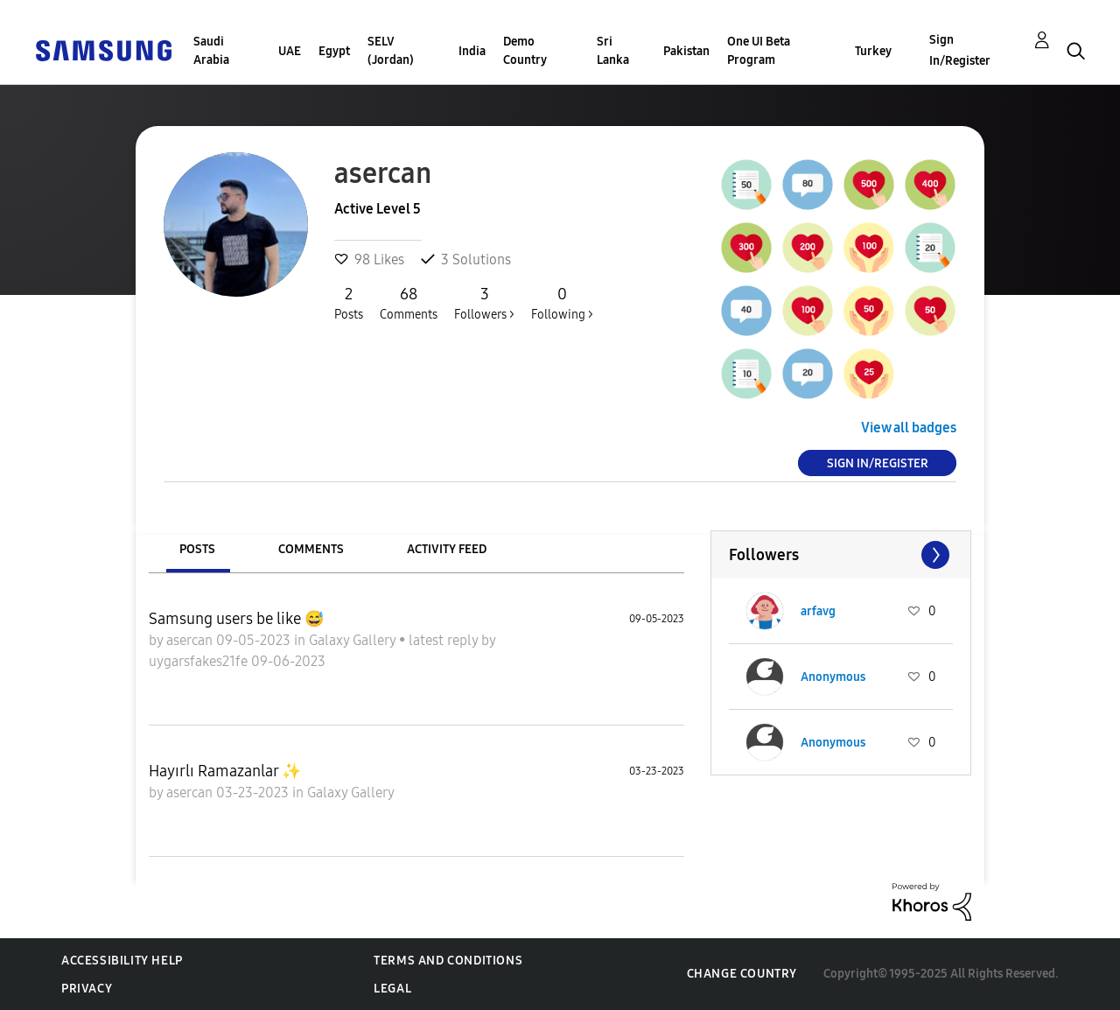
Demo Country (525, 50)
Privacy (86, 988)
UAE (289, 51)
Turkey (873, 51)
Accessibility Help (122, 960)
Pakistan (686, 51)
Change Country (742, 973)
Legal (392, 988)
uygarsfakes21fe (200, 661)
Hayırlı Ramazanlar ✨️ (225, 771)
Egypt (334, 51)
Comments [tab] (311, 549)
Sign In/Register (959, 50)
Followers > (484, 303)
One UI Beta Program (758, 50)
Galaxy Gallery (354, 640)
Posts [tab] (197, 549)
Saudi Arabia (211, 50)
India (472, 51)
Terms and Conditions (448, 960)
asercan (191, 640)
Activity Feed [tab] (446, 549)
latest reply (445, 640)
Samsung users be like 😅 (236, 618)
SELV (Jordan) (391, 50)
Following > (562, 303)
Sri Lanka (613, 50)
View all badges (908, 427)
